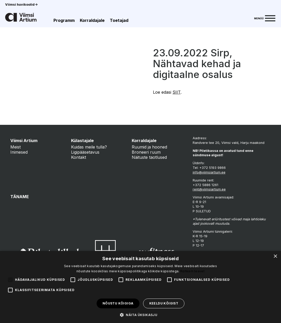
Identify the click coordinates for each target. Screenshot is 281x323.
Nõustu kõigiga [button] (118, 303)
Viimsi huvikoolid (21, 4)
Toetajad (119, 20)
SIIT (177, 92)
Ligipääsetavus (85, 152)
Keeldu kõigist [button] (163, 303)
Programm (64, 20)
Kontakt (78, 157)
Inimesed (19, 152)
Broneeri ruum (146, 152)
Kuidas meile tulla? (89, 147)
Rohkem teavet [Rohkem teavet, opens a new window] (192, 271)
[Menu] (264, 18)
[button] (140, 314)
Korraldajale (92, 20)
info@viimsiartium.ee (209, 172)
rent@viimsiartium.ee (209, 189)
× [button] (275, 256)
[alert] (140, 287)
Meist (15, 147)
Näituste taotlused (149, 157)
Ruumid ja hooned (149, 147)
